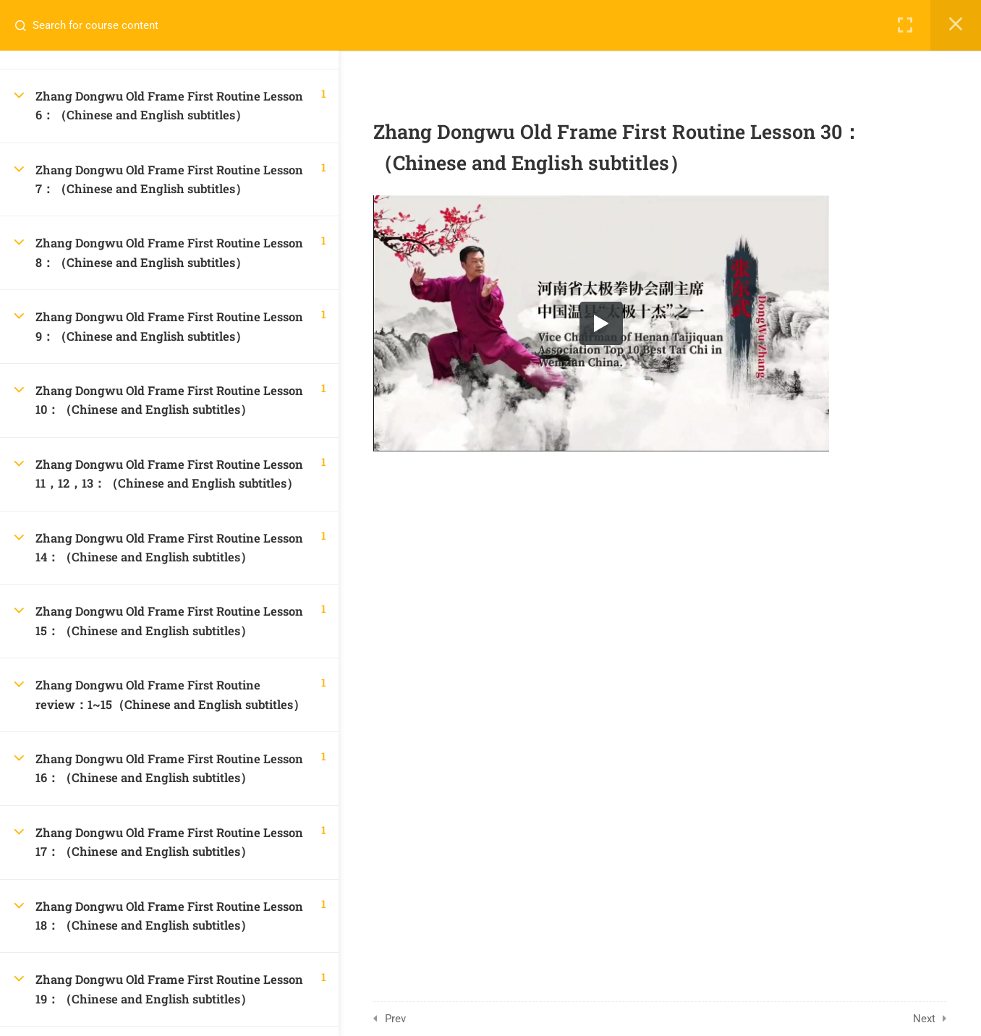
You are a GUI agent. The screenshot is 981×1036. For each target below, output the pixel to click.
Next (927, 1018)
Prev (398, 1018)
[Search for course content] (26, 25)
